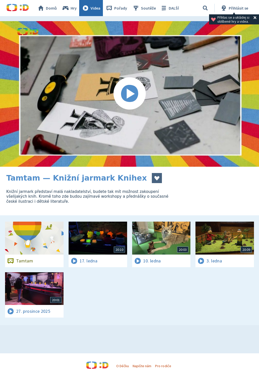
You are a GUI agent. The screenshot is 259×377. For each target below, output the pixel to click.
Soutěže (144, 8)
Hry (69, 8)
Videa (91, 8)
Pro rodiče (163, 366)
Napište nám (142, 366)
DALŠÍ (169, 8)
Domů (47, 8)
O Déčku (122, 366)
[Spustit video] (129, 94)
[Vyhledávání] (205, 8)
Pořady (116, 8)
